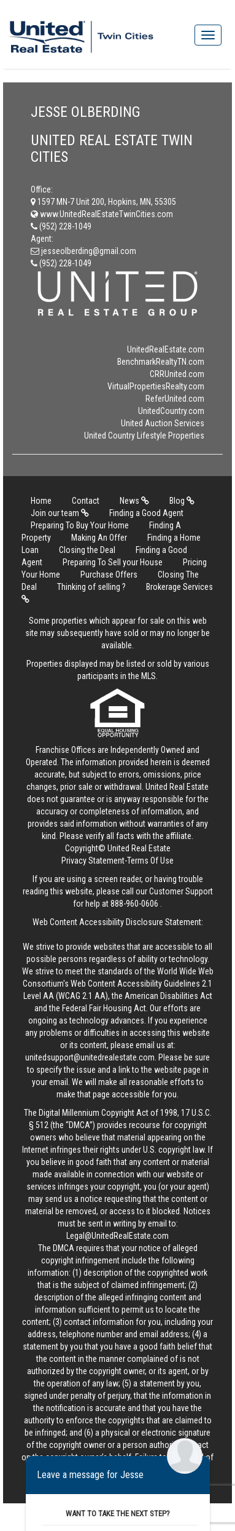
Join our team (60, 513)
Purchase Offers (108, 574)
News (134, 501)
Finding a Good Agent (146, 513)
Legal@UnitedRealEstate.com (117, 1236)
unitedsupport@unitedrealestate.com (90, 1057)
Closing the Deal (87, 550)
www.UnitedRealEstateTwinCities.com (102, 214)
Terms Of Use (150, 860)
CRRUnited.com (177, 374)
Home (41, 501)
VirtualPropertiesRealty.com (155, 386)
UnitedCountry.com (171, 411)
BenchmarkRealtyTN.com (160, 362)
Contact (85, 501)
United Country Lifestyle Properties (144, 435)
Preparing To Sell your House (113, 562)
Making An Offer (99, 538)
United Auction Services (162, 423)
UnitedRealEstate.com (165, 349)
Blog (182, 501)
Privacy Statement (93, 860)
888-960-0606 (134, 904)
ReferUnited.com (174, 399)
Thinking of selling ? (91, 587)
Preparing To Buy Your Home (80, 525)
